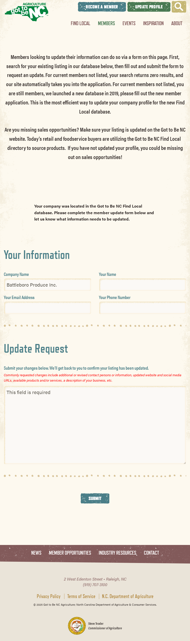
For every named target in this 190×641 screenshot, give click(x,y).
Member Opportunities (70, 553)
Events (129, 23)
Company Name (16, 274)
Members (106, 23)
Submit (95, 498)
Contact (151, 553)
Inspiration (153, 23)
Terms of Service (81, 596)
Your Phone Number (114, 297)
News (36, 553)
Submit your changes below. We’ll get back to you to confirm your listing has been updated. (76, 368)
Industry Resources (117, 553)
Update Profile (149, 6)
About (176, 23)
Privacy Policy (49, 596)
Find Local (80, 23)
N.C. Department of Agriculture (127, 596)
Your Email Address (19, 297)
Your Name (107, 274)
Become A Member (102, 6)
